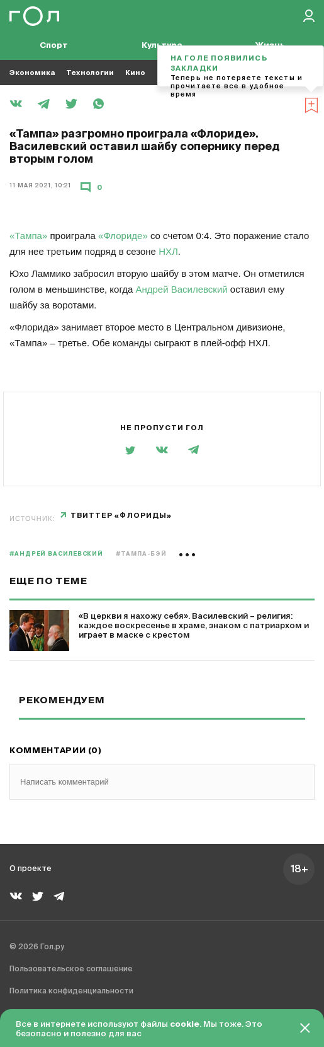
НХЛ (168, 251)
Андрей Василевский (181, 289)
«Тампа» (28, 235)
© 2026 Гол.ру (36, 947)
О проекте (30, 869)
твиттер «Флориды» (121, 515)
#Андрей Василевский (56, 554)
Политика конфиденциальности (71, 991)
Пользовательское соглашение (71, 969)
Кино (135, 72)
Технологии (90, 72)
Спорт (54, 46)
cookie (184, 1025)
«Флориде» (123, 235)
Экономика (32, 72)
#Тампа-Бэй (141, 554)
